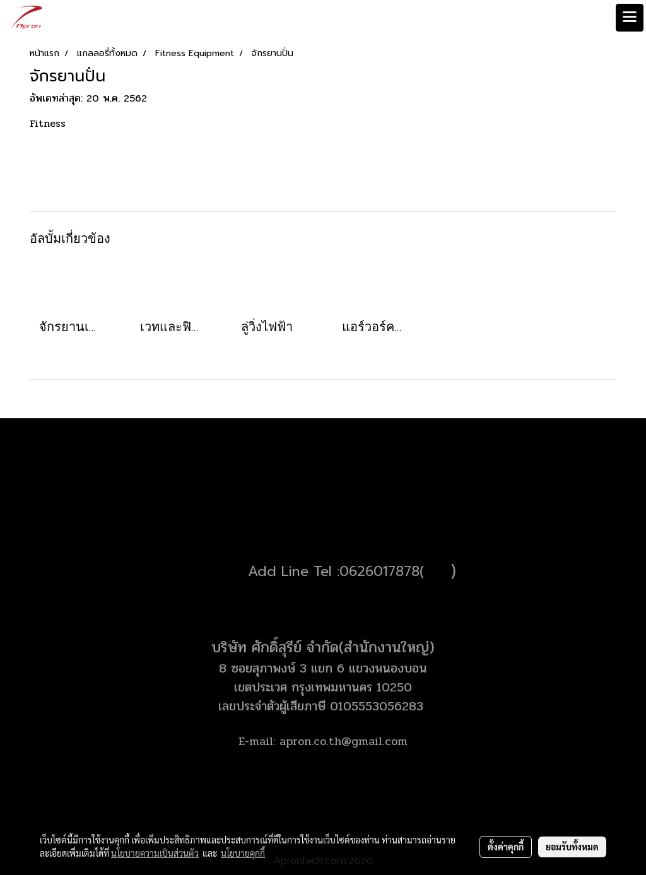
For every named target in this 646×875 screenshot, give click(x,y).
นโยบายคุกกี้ (243, 853)
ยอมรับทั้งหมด (572, 846)
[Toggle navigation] (629, 18)
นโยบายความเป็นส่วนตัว (155, 853)
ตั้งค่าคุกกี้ (506, 846)
